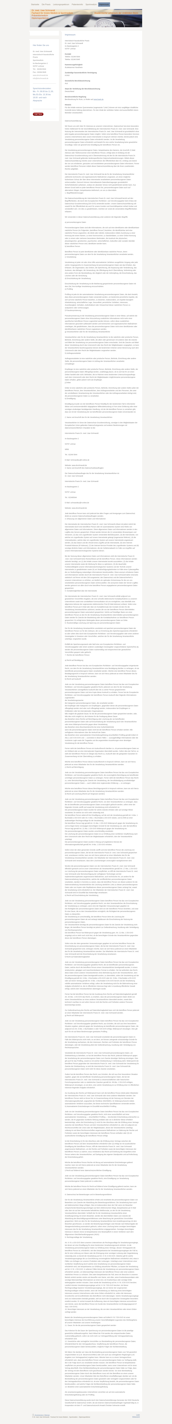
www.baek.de (98, 99)
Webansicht (136, 1417)
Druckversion (38, 1415)
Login (138, 1415)
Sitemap (47, 1415)
